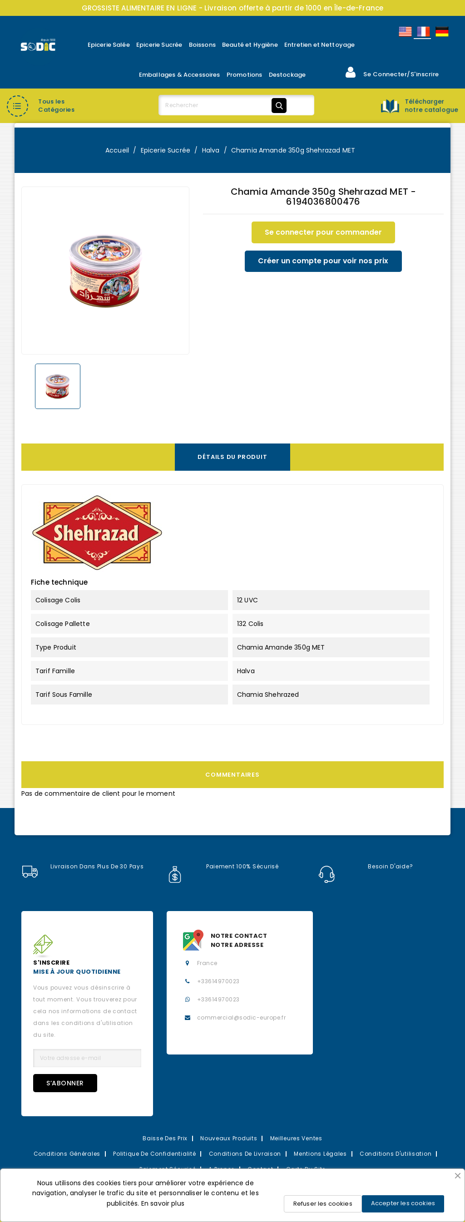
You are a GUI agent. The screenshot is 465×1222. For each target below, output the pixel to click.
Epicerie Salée (109, 44)
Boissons (202, 44)
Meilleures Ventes (296, 1138)
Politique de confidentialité (154, 1154)
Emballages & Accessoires (179, 74)
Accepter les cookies (403, 1203)
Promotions (244, 74)
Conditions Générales (67, 1154)
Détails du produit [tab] (232, 457)
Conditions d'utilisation (395, 1154)
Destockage (287, 74)
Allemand (441, 31)
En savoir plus (162, 1203)
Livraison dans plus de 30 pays (82, 866)
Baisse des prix (165, 1138)
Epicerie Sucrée (159, 44)
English (404, 31)
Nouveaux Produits (228, 1138)
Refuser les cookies (322, 1203)
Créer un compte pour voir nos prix (323, 261)
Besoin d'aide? (366, 866)
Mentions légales (320, 1154)
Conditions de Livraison (245, 1154)
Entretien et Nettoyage (319, 44)
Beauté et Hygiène (250, 44)
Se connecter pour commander (323, 232)
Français (423, 31)
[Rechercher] (224, 105)
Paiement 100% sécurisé (223, 866)
